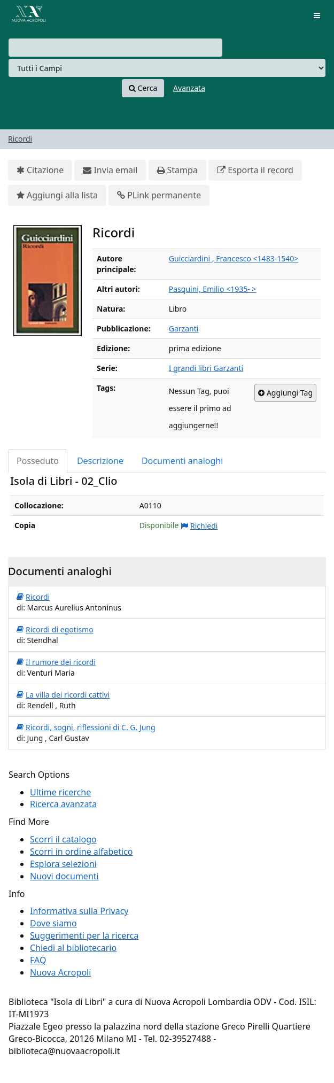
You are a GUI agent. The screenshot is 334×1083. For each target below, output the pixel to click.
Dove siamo (53, 923)
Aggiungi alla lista (57, 195)
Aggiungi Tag (285, 393)
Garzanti (184, 328)
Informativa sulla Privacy (79, 911)
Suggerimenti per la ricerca (84, 935)
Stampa (177, 170)
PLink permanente (159, 195)
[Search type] (167, 68)
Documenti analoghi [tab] (182, 461)
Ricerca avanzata (63, 804)
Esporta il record (255, 170)
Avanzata (189, 88)
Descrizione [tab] (100, 461)
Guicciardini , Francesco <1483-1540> (233, 258)
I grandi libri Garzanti (206, 368)
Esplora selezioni (63, 864)
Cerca (143, 88)
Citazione (40, 170)
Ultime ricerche (60, 792)
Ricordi (20, 139)
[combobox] (115, 47)
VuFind (26, 16)
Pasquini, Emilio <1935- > (213, 289)
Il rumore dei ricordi (56, 662)
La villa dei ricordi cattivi (63, 695)
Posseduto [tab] (38, 461)
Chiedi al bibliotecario (73, 948)
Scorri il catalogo (63, 839)
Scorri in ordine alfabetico (81, 851)
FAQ (38, 960)
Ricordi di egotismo (55, 629)
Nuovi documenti (64, 876)
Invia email (110, 170)
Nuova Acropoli (60, 972)
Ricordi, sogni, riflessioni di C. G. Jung (86, 727)
